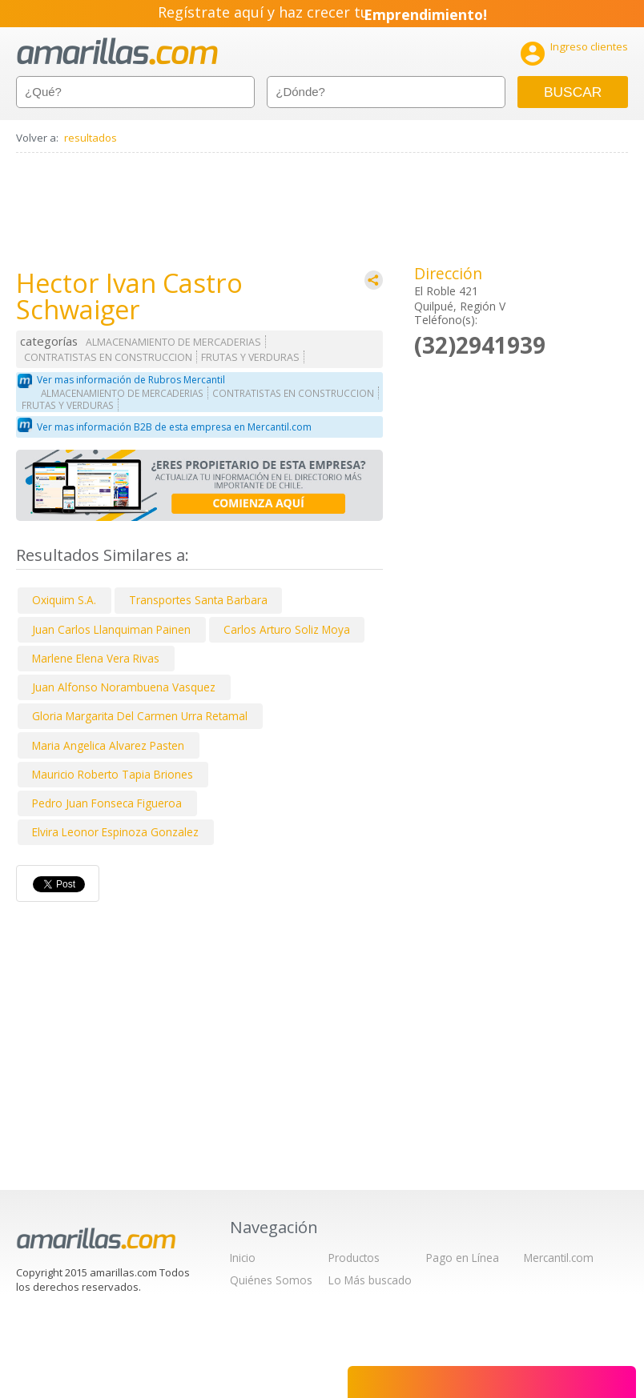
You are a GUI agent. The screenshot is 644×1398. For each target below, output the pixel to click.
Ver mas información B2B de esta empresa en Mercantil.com (174, 427)
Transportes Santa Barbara (198, 599)
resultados (90, 137)
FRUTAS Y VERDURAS (250, 357)
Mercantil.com (559, 1257)
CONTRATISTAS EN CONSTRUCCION (108, 357)
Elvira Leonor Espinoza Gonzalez (115, 831)
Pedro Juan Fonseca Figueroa (107, 803)
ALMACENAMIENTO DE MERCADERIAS (173, 342)
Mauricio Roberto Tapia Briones (112, 774)
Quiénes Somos (271, 1280)
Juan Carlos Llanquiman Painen (111, 629)
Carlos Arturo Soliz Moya (286, 629)
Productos (354, 1257)
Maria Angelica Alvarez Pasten (108, 745)
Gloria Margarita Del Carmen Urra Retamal (140, 715)
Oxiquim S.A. (64, 599)
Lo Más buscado (370, 1280)
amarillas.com (117, 51)
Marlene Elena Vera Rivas (95, 658)
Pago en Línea (462, 1257)
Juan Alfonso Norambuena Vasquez (123, 687)
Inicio (243, 1257)
